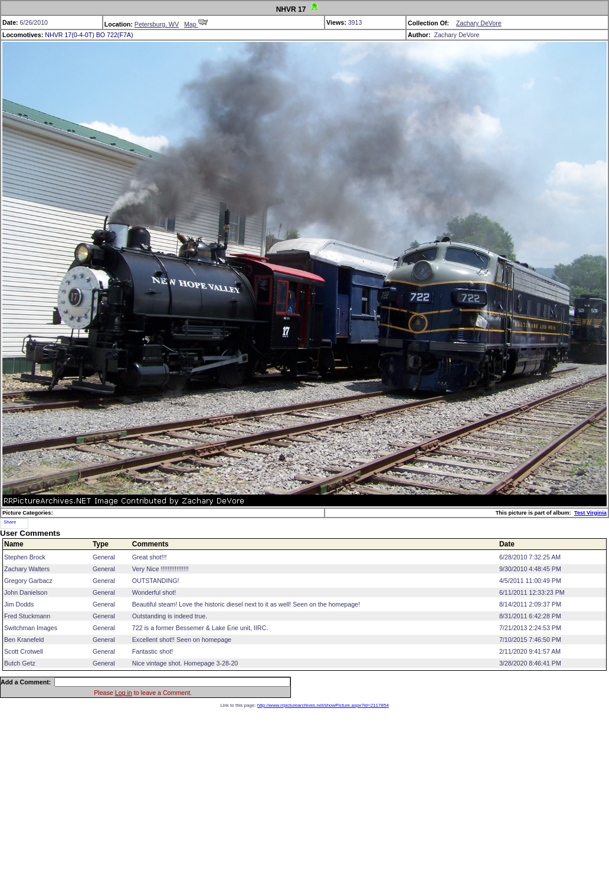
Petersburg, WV (157, 24)
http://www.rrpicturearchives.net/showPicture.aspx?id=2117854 (323, 705)
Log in (123, 692)
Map (196, 24)
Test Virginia (590, 513)
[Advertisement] (305, 790)
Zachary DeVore (479, 23)
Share (10, 522)
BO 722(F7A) (114, 34)
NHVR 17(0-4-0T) (69, 34)
